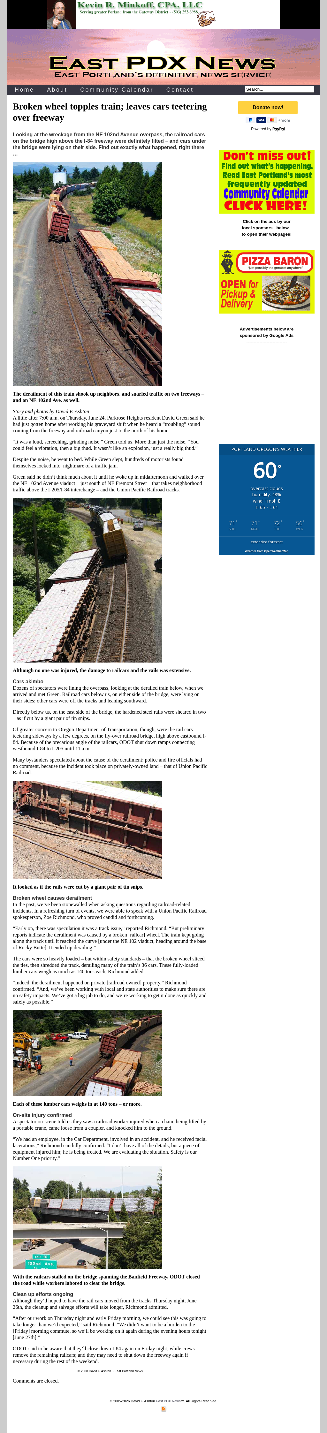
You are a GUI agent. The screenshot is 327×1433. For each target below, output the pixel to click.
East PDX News (168, 1401)
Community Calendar (117, 90)
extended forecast (267, 541)
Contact (180, 90)
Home (24, 90)
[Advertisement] (267, 397)
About (57, 90)
